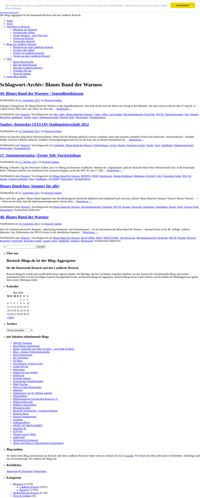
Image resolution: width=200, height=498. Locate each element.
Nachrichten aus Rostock (26, 492)
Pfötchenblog (20, 396)
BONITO (86, 176)
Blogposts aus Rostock (25, 29)
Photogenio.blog (21, 407)
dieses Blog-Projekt (23, 62)
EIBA (99, 237)
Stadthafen (167, 145)
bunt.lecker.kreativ (22, 354)
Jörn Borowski (127, 237)
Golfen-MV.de (20, 366)
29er (55, 114)
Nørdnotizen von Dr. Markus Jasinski (32, 393)
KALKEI (151, 176)
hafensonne (19, 369)
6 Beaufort (58, 145)
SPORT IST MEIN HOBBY (28, 425)
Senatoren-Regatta (18, 179)
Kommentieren (97, 117)
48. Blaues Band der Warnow (24, 217)
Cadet (97, 114)
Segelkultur (161, 207)
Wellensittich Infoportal (25, 440)
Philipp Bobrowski (23, 402)
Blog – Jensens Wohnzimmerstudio (31, 351)
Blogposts (18, 484)
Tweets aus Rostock (23, 38)
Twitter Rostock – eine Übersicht (30, 35)
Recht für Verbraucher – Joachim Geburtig (35, 410)
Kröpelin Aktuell (22, 378)
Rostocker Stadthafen (11, 117)
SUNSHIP (53, 179)
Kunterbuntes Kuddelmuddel (28, 381)
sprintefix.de (19, 428)
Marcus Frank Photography (27, 387)
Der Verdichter (20, 357)
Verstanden (182, 5)
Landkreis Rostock (29, 487)
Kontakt (129, 455)
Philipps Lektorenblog (24, 404)
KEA (159, 176)
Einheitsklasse (100, 145)
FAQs (10, 23)
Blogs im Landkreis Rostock (21, 44)
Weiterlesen (64, 108)
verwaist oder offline (24, 32)
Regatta (194, 114)
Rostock (25, 114)
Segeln (27, 117)
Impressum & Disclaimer (20, 471)
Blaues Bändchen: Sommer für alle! (29, 186)
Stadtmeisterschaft (48, 117)
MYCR (160, 114)
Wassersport (81, 117)
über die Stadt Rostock (25, 64)
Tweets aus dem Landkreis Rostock (31, 56)
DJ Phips (17, 360)
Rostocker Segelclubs (143, 207)
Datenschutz (40, 471)
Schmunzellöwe (21, 422)
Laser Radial (115, 114)
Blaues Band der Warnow (79, 114)
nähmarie (18, 390)
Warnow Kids (67, 117)
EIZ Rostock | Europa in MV (28, 363)
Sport (35, 117)
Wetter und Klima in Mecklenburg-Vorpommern (38, 443)
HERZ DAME (111, 237)
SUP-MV (18, 431)
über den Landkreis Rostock (27, 67)
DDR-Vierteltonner (102, 176)
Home (10, 20)
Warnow (75, 240)
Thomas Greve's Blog (24, 434)
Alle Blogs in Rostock (18, 26)
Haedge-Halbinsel (122, 176)
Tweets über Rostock (24, 41)
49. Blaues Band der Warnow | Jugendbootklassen (41, 93)
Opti (187, 114)
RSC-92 (187, 176)
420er (62, 114)
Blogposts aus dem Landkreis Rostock (33, 47)
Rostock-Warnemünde (24, 416)
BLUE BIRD (88, 237)
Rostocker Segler (136, 145)
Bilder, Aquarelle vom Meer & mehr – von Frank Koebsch (43, 349)
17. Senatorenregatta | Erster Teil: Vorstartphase (40, 155)
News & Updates (22, 73)
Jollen (104, 114)
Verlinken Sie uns (22, 70)
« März (10, 317)
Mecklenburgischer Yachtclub (139, 114)
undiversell (19, 437)
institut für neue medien (25, 372)
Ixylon (113, 145)
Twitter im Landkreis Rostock (28, 53)
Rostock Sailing (53, 100)
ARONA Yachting (22, 343)
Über (9, 59)
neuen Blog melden (17, 76)
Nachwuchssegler (174, 114)
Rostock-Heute (21, 413)
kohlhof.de (18, 375)
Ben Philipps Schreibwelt (26, 346)
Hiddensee (139, 176)
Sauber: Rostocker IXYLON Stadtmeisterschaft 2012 (44, 124)
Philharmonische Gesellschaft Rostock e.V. (35, 399)
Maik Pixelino (20, 384)
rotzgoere (18, 419)
